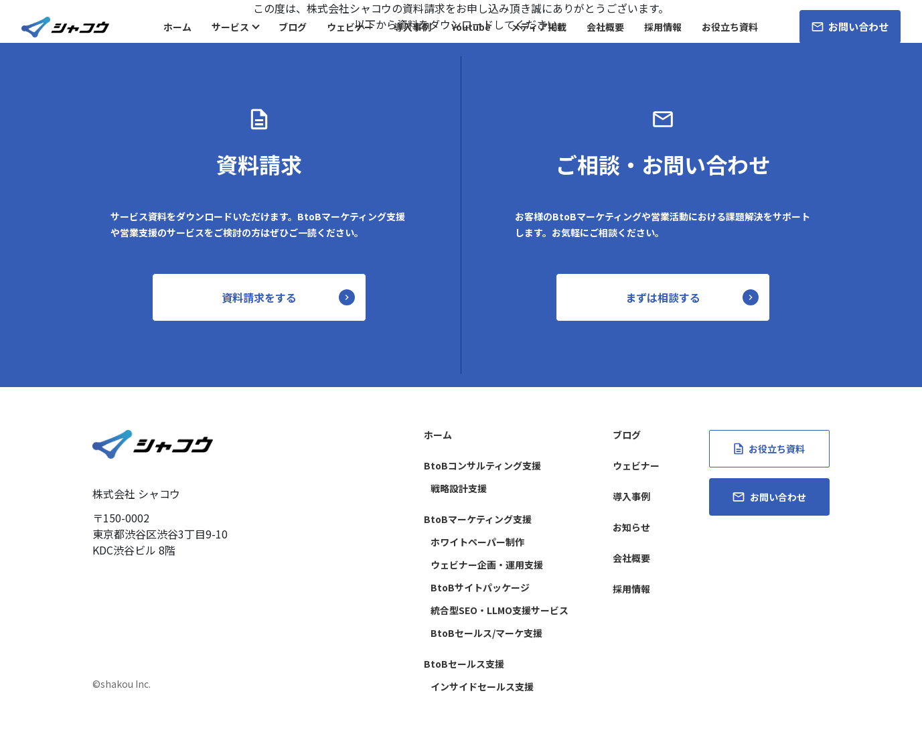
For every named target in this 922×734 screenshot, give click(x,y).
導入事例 (412, 26)
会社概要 (605, 26)
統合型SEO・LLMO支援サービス (499, 610)
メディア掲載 (538, 26)
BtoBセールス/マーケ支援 (486, 633)
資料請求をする (259, 297)
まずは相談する (662, 297)
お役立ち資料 (730, 26)
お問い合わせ (850, 26)
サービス (230, 26)
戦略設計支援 (459, 488)
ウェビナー (350, 26)
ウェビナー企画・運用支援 (487, 564)
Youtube (471, 26)
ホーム (177, 26)
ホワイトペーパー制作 (477, 541)
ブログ (293, 26)
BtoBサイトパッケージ (480, 587)
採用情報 (663, 26)
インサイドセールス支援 (482, 686)
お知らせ (631, 527)
